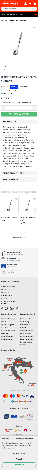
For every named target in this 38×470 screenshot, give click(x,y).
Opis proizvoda (19, 122)
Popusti (3, 14)
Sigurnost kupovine (26, 330)
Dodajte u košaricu (19, 114)
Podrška (21, 14)
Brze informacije (19, 179)
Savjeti (15, 14)
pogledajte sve (17, 238)
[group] (19, 43)
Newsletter (5, 333)
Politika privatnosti (26, 336)
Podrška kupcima (7, 336)
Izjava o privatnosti (26, 339)
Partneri (3, 289)
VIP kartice (5, 292)
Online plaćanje (25, 333)
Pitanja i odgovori (7, 339)
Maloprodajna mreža (8, 286)
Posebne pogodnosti (8, 330)
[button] (35, 210)
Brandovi (4, 298)
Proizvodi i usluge (26, 319)
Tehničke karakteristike (19, 173)
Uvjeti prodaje (25, 322)
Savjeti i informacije (8, 319)
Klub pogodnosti (6, 295)
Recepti (9, 14)
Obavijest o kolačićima (26, 445)
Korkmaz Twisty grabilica (9, 217)
